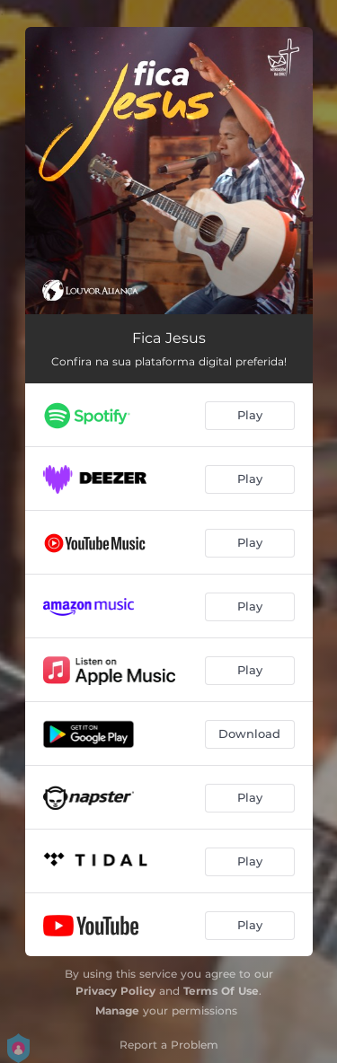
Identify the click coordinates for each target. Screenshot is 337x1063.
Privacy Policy (115, 990)
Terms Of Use (221, 990)
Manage (117, 1010)
